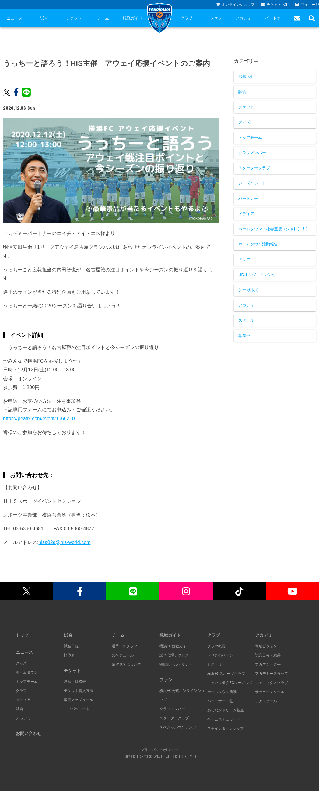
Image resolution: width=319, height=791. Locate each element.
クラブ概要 (216, 646)
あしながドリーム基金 (225, 710)
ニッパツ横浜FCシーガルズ (229, 683)
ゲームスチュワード (223, 719)
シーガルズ (248, 290)
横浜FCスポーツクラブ (226, 673)
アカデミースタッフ (271, 673)
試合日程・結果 (268, 655)
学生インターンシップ (225, 728)
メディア (246, 213)
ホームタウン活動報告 (258, 244)
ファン (216, 18)
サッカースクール (269, 692)
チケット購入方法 (78, 691)
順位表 (69, 655)
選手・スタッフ (124, 646)
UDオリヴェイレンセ (257, 274)
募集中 (244, 335)
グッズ (244, 122)
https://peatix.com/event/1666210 (39, 418)
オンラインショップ (235, 4)
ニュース (15, 18)
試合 (44, 18)
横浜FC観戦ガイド (175, 646)
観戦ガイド (132, 18)
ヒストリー (216, 664)
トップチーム (250, 137)
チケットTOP (275, 4)
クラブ (186, 18)
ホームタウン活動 (222, 692)
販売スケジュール (78, 700)
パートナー (275, 18)
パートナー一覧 (220, 701)
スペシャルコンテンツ (178, 727)
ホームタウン (27, 672)
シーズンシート (252, 183)
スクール (246, 320)
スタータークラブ (254, 168)
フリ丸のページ (220, 655)
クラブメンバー (252, 152)
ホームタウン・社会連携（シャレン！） (274, 229)
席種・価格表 (75, 681)
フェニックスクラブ (271, 683)
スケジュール (123, 655)
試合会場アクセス (174, 655)
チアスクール (266, 701)
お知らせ (246, 76)
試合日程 (71, 646)
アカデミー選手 (268, 664)
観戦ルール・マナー (176, 664)
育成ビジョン (266, 646)
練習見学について (126, 664)
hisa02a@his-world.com (64, 542)
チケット (74, 18)
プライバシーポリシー (159, 749)
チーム (103, 18)
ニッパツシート (76, 709)
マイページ (307, 4)
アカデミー (245, 18)
